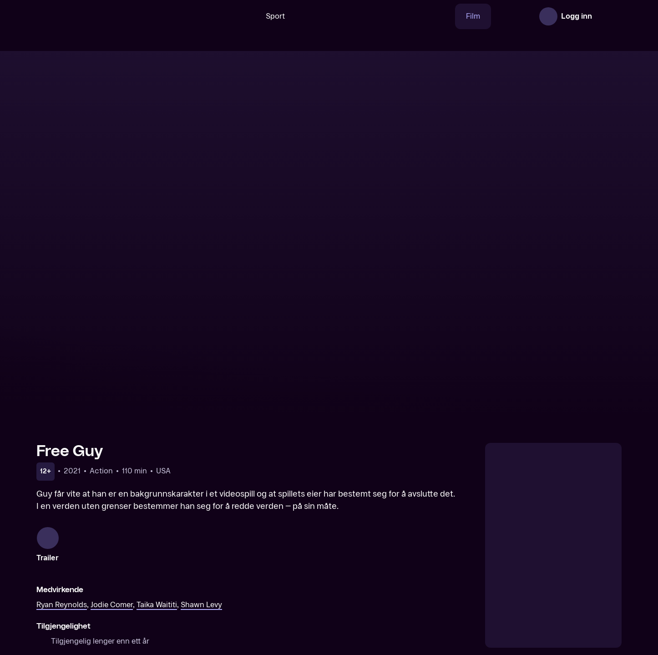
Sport (246, 16)
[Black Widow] (105, 574)
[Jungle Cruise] (255, 574)
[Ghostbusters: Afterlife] (553, 574)
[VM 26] (347, 16)
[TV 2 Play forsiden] (104, 16)
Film (444, 16)
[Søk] (213, 16)
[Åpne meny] (609, 16)
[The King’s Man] (403, 574)
